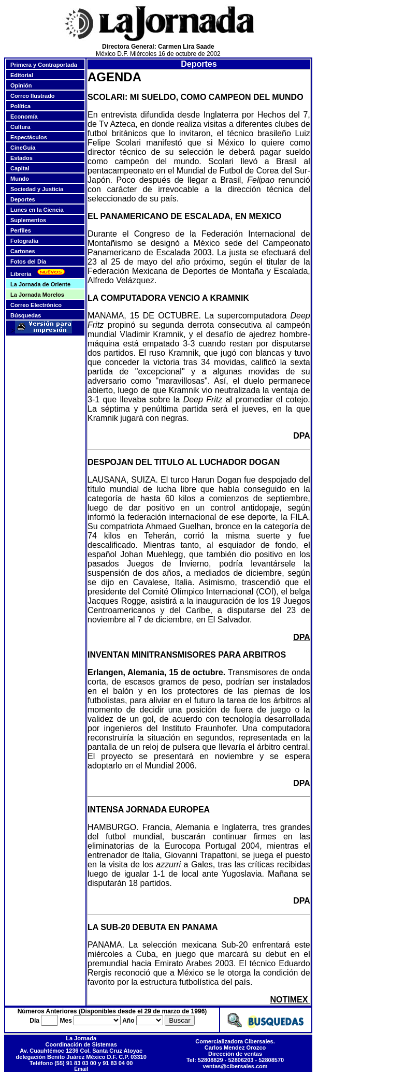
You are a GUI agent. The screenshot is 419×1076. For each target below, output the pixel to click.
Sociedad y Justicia (36, 189)
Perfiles (20, 230)
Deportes (22, 199)
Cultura (20, 127)
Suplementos (28, 220)
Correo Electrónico (36, 305)
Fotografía (24, 241)
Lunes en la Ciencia (37, 210)
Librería (20, 274)
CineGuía (22, 147)
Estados (21, 158)
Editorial (21, 75)
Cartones (22, 251)
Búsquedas (25, 315)
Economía (24, 116)
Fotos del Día (28, 261)
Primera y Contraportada (43, 65)
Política (20, 106)
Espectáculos (28, 137)
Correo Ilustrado (32, 96)
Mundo (19, 179)
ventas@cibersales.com (235, 1066)
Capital (20, 168)
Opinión (21, 85)
